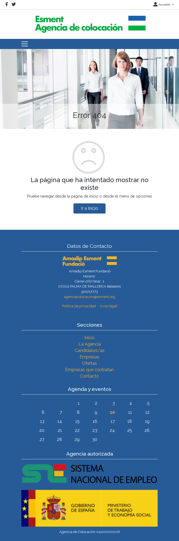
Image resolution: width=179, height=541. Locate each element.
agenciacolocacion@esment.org (89, 297)
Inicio (89, 337)
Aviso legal (108, 306)
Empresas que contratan (89, 369)
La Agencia (90, 344)
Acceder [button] (162, 4)
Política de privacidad (79, 306)
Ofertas (89, 363)
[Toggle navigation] (24, 44)
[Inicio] (89, 21)
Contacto (89, 376)
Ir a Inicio (89, 208)
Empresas (89, 356)
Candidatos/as (89, 350)
